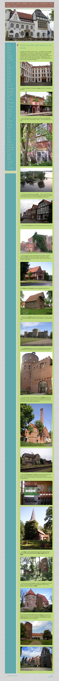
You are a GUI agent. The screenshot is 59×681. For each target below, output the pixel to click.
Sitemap (16, 675)
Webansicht (50, 676)
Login (51, 675)
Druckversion (10, 675)
